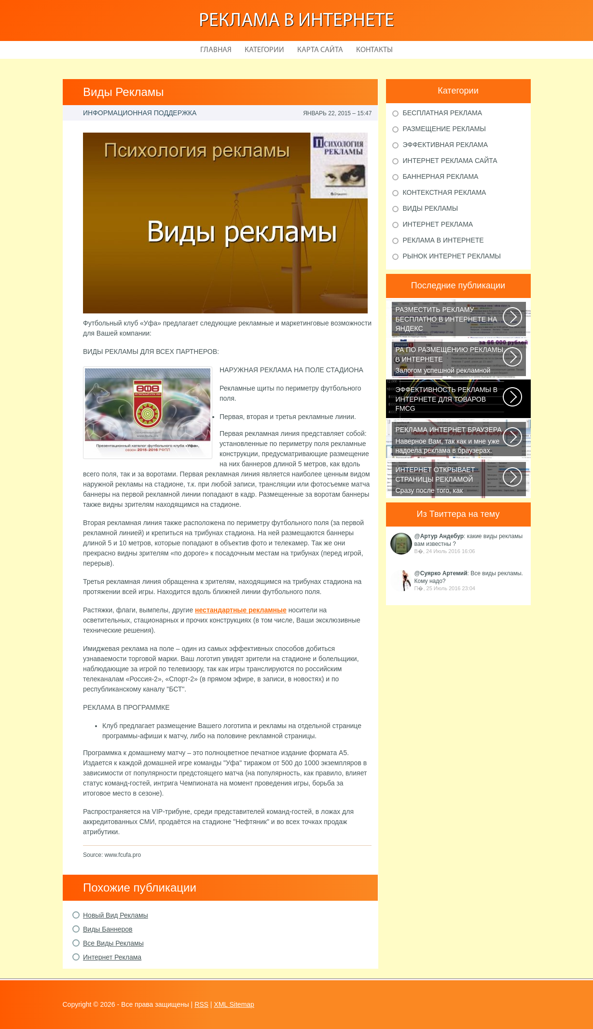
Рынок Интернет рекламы (452, 256)
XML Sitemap (234, 1004)
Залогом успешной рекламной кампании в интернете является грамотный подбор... (450, 360)
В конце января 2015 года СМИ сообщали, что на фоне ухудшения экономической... (450, 400)
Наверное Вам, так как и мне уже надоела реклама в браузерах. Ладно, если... (450, 440)
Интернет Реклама (112, 957)
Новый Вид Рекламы (115, 915)
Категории (264, 50)
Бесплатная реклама (443, 113)
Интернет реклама (438, 224)
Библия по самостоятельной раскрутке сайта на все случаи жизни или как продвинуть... (450, 320)
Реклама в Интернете (296, 21)
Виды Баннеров (108, 929)
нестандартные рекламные (241, 610)
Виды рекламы (430, 208)
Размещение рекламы (444, 129)
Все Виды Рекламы (113, 943)
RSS (201, 1004)
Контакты (374, 50)
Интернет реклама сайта (450, 160)
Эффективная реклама (445, 145)
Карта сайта (320, 50)
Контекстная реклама (444, 192)
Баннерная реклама (441, 176)
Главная (216, 50)
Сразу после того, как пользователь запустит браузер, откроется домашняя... (450, 480)
